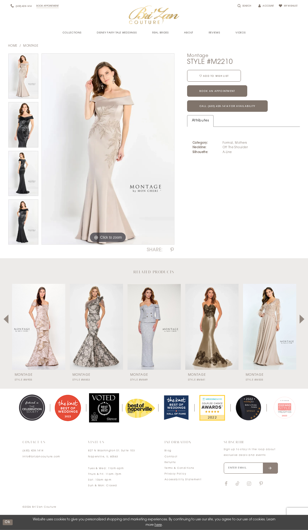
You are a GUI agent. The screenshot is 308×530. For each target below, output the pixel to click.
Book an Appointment (217, 91)
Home (12, 46)
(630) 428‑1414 (33, 451)
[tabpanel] (23, 77)
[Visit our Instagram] (249, 484)
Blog (168, 451)
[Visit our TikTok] (237, 484)
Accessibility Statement (183, 479)
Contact (171, 457)
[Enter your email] (251, 468)
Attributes (200, 120)
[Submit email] (270, 468)
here (158, 525)
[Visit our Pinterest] (261, 484)
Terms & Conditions (179, 468)
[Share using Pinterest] (172, 250)
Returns (170, 462)
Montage (30, 46)
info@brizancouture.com (41, 457)
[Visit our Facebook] (226, 484)
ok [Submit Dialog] (7, 522)
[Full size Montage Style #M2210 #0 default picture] (108, 149)
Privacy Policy (175, 474)
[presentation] (38, 327)
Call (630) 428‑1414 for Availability (227, 106)
